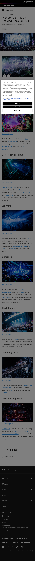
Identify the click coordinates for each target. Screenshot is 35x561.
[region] (17, 97)
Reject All (17, 106)
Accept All (17, 103)
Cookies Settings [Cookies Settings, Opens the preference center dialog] (17, 110)
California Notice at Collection (15, 98)
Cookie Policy (29, 98)
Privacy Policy (7, 99)
